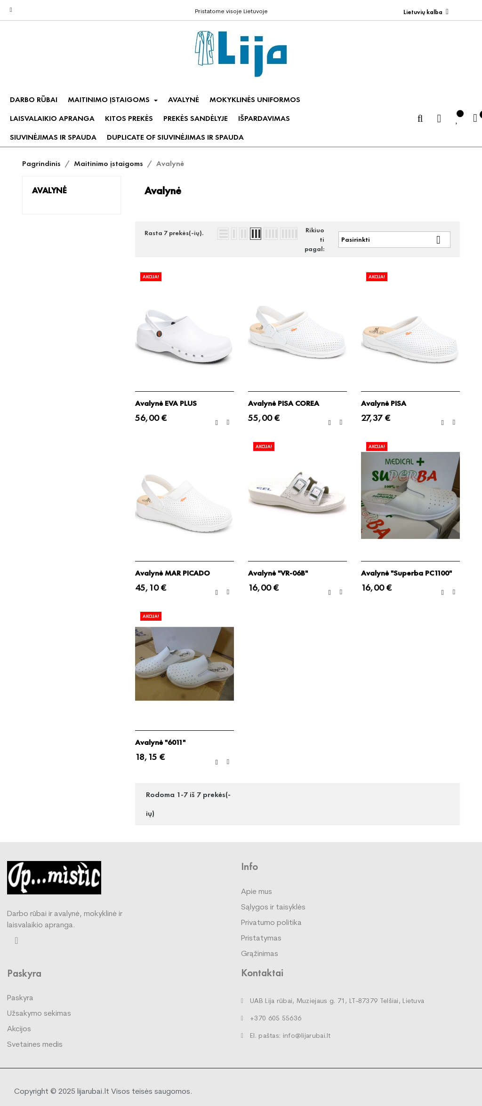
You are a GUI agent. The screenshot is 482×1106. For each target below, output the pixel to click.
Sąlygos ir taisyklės (273, 907)
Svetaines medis (35, 1045)
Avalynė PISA (383, 403)
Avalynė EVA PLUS (166, 403)
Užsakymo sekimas (39, 1014)
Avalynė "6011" (160, 742)
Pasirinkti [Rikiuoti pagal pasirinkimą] (394, 239)
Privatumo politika (271, 923)
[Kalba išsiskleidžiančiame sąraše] (426, 12)
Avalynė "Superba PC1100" (406, 573)
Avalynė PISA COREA (283, 403)
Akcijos (19, 1029)
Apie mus (256, 892)
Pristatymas (261, 938)
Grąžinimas (259, 954)
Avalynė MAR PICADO (172, 573)
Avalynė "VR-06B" (278, 573)
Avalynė (49, 190)
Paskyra (20, 998)
